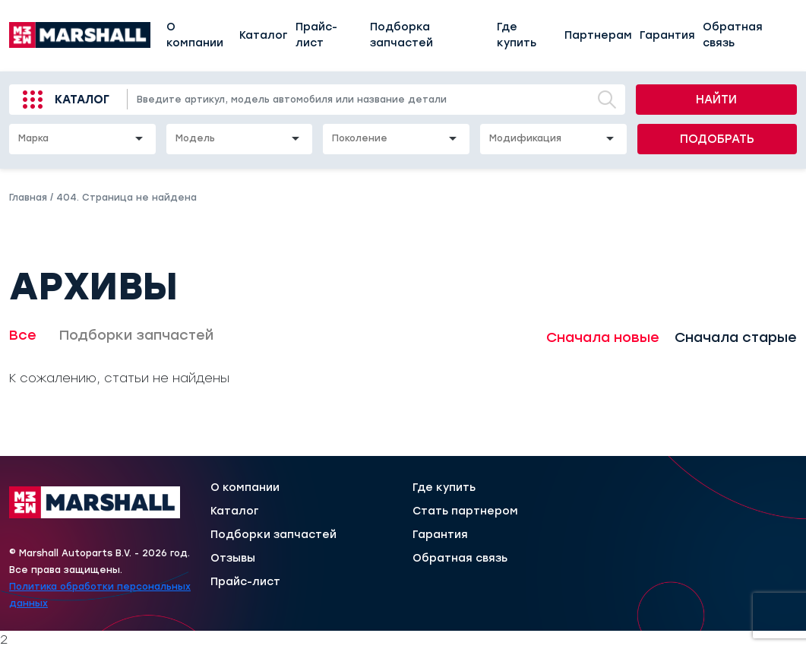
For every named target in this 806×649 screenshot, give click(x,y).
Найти (716, 99)
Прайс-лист (316, 35)
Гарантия (667, 35)
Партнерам (598, 35)
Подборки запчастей (136, 335)
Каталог (263, 35)
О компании (194, 35)
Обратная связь (733, 35)
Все (22, 335)
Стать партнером (465, 511)
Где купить (516, 35)
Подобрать (717, 139)
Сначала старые (736, 337)
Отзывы (232, 558)
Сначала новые (602, 337)
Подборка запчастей (401, 35)
